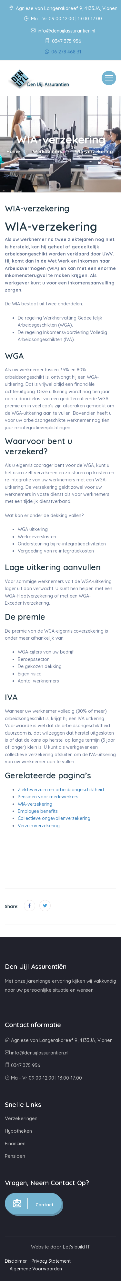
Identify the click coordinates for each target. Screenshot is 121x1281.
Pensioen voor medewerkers (48, 797)
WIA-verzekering (35, 804)
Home (13, 151)
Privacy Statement (51, 1261)
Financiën (15, 1143)
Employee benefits (38, 811)
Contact (33, 1203)
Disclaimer (16, 1261)
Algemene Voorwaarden (36, 1269)
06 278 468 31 (63, 52)
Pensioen (15, 1156)
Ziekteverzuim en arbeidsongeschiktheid (61, 790)
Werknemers (47, 151)
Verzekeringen (21, 1118)
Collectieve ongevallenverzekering (54, 818)
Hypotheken (18, 1131)
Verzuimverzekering (39, 826)
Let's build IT (76, 1247)
